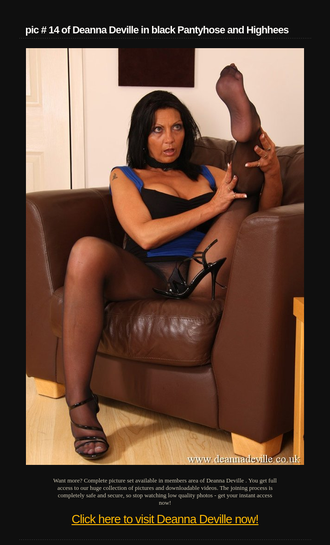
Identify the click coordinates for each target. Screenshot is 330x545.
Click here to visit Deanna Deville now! (164, 519)
